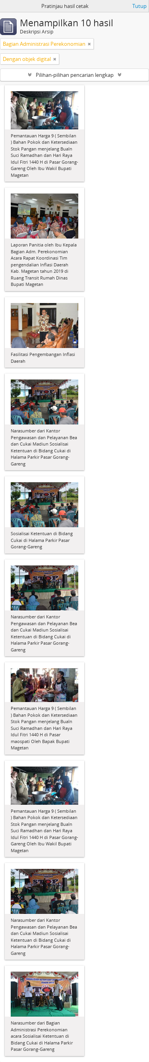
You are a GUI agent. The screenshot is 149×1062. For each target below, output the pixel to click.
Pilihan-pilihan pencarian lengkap (75, 74)
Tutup (139, 6)
